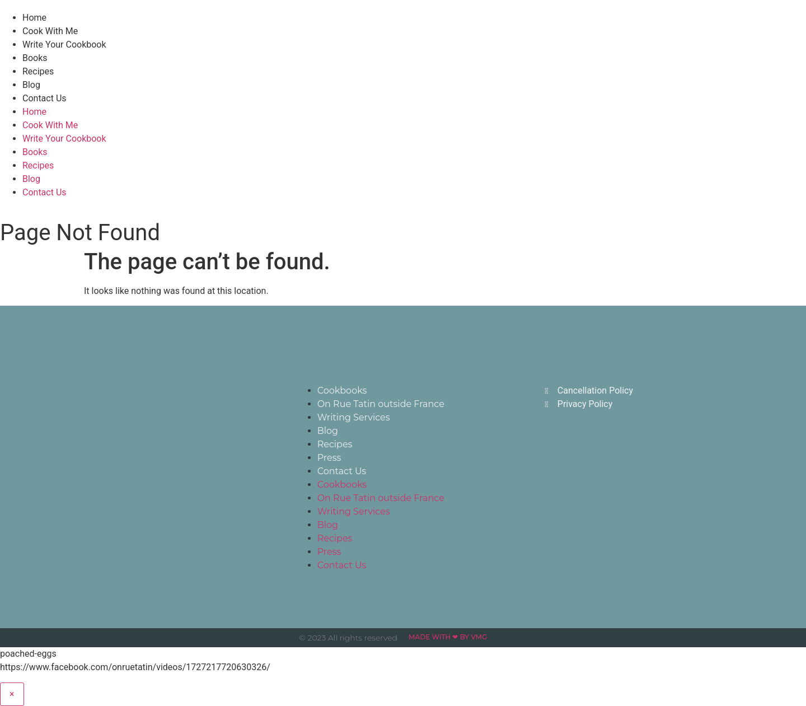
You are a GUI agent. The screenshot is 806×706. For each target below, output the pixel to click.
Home (34, 17)
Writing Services (353, 417)
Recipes (38, 71)
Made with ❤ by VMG (448, 637)
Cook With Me (50, 31)
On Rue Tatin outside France (380, 404)
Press (329, 457)
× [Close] (12, 694)
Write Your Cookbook (64, 44)
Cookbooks (342, 390)
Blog (31, 85)
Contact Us (44, 98)
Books (35, 58)
